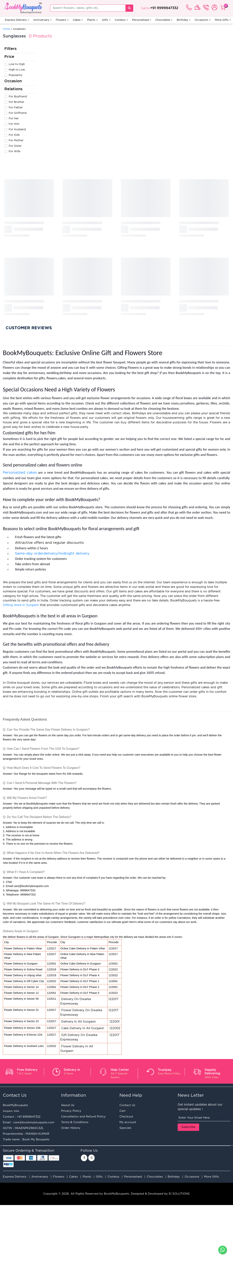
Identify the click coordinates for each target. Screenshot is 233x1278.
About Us (67, 1105)
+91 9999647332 (164, 8)
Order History (70, 1128)
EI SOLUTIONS (179, 1194)
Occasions (203, 20)
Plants (92, 20)
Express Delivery (17, 20)
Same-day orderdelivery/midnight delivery (53, 553)
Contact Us (127, 1105)
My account (127, 1122)
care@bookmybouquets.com (33, 1122)
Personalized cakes (20, 472)
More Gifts (223, 20)
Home (6, 29)
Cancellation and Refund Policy (83, 1116)
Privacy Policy (71, 1111)
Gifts (106, 20)
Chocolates (164, 20)
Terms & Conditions (74, 1122)
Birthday (183, 20)
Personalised (141, 20)
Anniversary (42, 20)
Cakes (78, 20)
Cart (122, 1111)
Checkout (126, 1116)
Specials (125, 1128)
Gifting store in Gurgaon (21, 605)
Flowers (62, 20)
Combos (121, 20)
